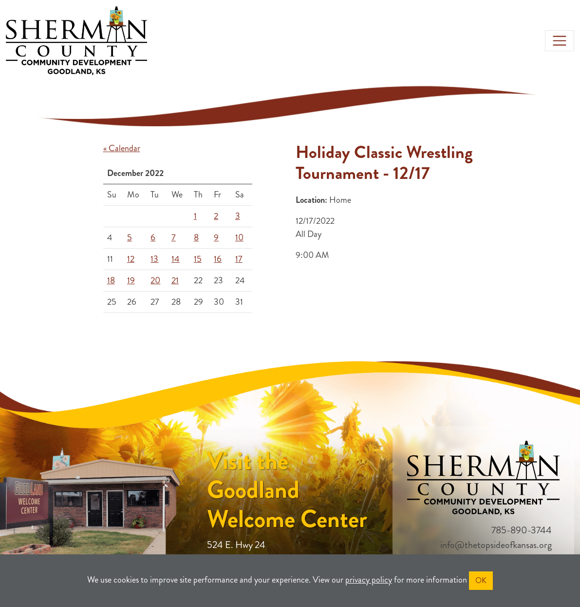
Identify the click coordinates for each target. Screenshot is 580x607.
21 (175, 280)
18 (111, 280)
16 (218, 259)
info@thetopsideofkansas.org (496, 545)
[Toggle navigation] (559, 41)
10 (239, 237)
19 (131, 280)
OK (480, 580)
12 (130, 259)
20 (155, 280)
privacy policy (368, 579)
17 (239, 259)
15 (198, 259)
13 (154, 259)
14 (175, 259)
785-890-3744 (521, 530)
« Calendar (121, 148)
